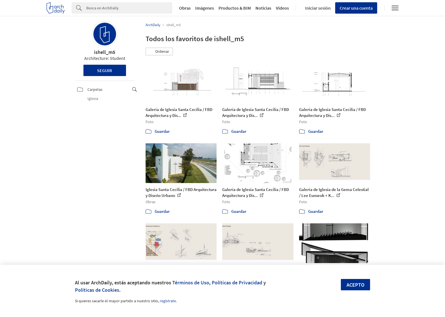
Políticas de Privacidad (237, 282)
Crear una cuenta (356, 8)
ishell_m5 (104, 52)
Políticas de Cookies (97, 290)
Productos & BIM (235, 8)
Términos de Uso (190, 282)
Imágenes (204, 8)
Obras (185, 8)
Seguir (104, 70)
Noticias (263, 8)
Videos (282, 8)
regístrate (168, 300)
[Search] (129, 8)
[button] (159, 52)
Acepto (355, 285)
